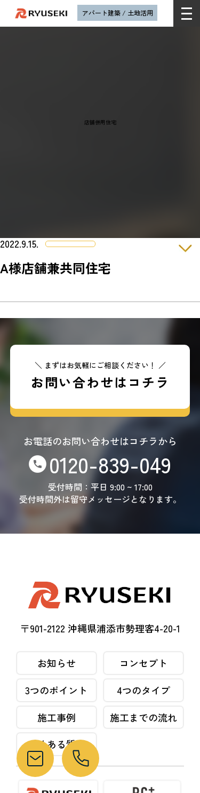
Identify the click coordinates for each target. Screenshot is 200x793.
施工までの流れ (143, 717)
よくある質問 (56, 744)
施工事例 (56, 717)
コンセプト (143, 663)
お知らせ (56, 663)
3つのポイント (56, 690)
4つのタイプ (143, 690)
